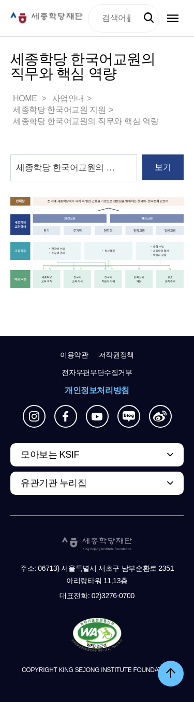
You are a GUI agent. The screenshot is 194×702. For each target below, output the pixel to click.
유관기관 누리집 (53, 483)
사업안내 (68, 98)
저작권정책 (116, 354)
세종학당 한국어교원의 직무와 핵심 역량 (85, 121)
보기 (163, 167)
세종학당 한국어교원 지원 (59, 109)
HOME (26, 98)
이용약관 (74, 354)
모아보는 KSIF (50, 454)
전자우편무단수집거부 (97, 372)
